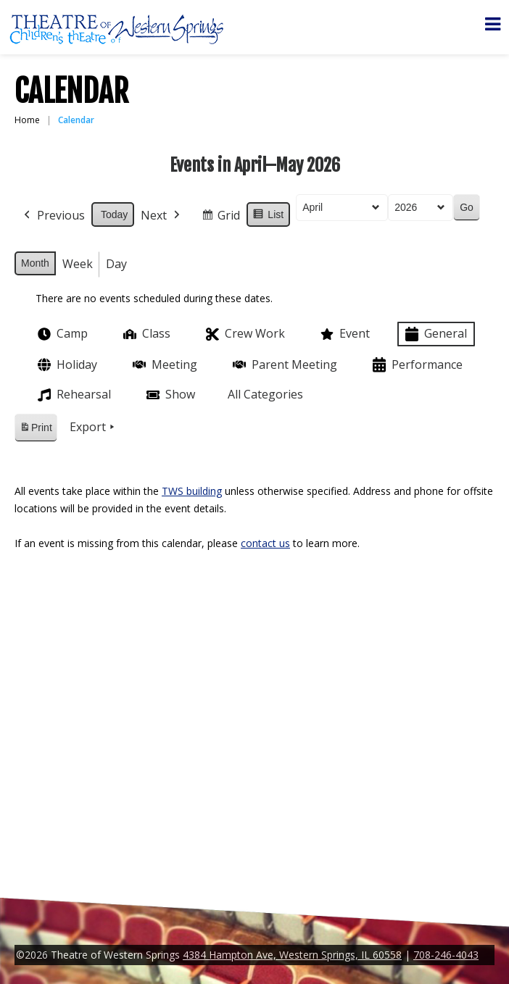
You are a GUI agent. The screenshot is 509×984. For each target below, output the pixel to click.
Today (114, 214)
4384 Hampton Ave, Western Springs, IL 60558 (292, 955)
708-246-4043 (446, 955)
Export (93, 427)
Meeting (163, 365)
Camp (61, 334)
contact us (265, 543)
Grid (220, 218)
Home (27, 120)
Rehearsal (73, 394)
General (434, 334)
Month (35, 263)
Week (77, 264)
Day (116, 264)
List (268, 217)
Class (145, 333)
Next (162, 216)
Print (35, 430)
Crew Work (244, 334)
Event (344, 334)
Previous (53, 216)
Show (169, 395)
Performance (416, 364)
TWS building (192, 491)
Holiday (66, 365)
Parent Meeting (283, 365)
